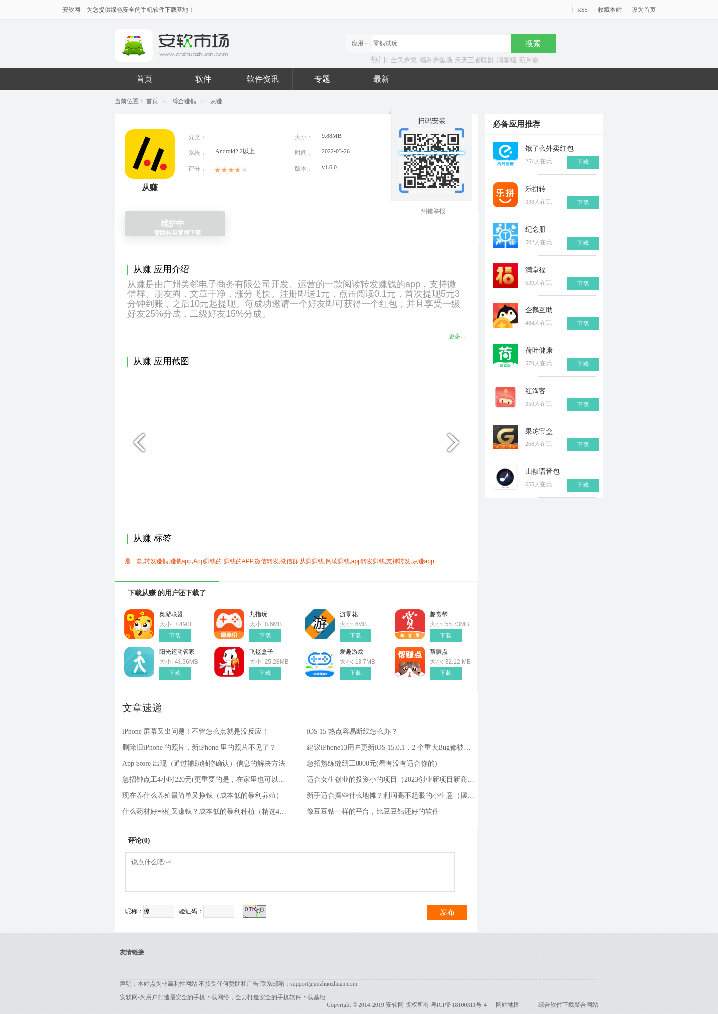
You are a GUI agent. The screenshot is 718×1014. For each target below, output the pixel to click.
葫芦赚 (528, 60)
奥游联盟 (171, 614)
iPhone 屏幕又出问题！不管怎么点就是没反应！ (195, 731)
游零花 (349, 614)
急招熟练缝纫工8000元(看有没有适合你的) (372, 763)
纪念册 (535, 229)
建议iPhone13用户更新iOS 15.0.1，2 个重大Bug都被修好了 (391, 747)
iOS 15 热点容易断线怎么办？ (352, 731)
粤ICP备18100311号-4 (459, 1004)
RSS (582, 9)
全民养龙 (404, 60)
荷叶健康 (539, 350)
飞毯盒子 (261, 651)
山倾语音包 (542, 471)
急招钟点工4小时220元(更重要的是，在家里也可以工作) (207, 779)
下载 (175, 635)
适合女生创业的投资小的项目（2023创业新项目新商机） (391, 779)
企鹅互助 (539, 310)
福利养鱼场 (436, 60)
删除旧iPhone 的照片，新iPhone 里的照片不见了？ (199, 747)
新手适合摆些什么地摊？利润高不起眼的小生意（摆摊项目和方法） (391, 795)
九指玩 (258, 614)
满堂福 (506, 60)
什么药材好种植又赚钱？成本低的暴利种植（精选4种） (207, 811)
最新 (381, 79)
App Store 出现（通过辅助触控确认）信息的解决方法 (203, 763)
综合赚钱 (184, 101)
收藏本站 (610, 9)
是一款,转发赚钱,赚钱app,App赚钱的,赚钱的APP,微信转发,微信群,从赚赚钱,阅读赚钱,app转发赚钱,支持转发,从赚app (279, 561)
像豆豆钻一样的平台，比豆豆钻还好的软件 (373, 811)
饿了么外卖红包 (549, 148)
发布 (447, 912)
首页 (144, 79)
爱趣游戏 (351, 651)
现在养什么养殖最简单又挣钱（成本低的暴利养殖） (202, 795)
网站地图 (508, 1004)
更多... (457, 336)
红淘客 (535, 391)
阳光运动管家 (177, 651)
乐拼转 (535, 189)
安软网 (72, 9)
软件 (203, 79)
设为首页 (644, 9)
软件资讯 (263, 79)
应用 (357, 43)
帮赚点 (439, 651)
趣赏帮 (439, 614)
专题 (322, 79)
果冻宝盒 (539, 431)
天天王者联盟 (474, 60)
